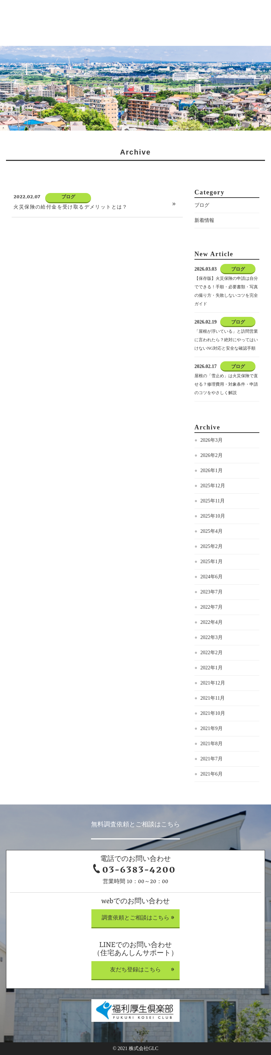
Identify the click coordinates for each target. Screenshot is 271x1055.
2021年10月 (212, 713)
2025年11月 (212, 501)
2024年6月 (211, 576)
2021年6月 (211, 774)
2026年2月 (211, 455)
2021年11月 (212, 698)
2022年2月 (211, 652)
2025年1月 (211, 561)
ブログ (201, 205)
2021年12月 (212, 683)
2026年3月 (211, 440)
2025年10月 (212, 516)
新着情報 (204, 220)
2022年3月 (211, 637)
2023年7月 (211, 592)
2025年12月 (212, 485)
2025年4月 (211, 531)
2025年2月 (211, 546)
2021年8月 (211, 743)
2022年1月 (211, 667)
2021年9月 (211, 728)
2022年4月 (211, 622)
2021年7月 (211, 758)
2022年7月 (211, 607)
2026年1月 (211, 470)
